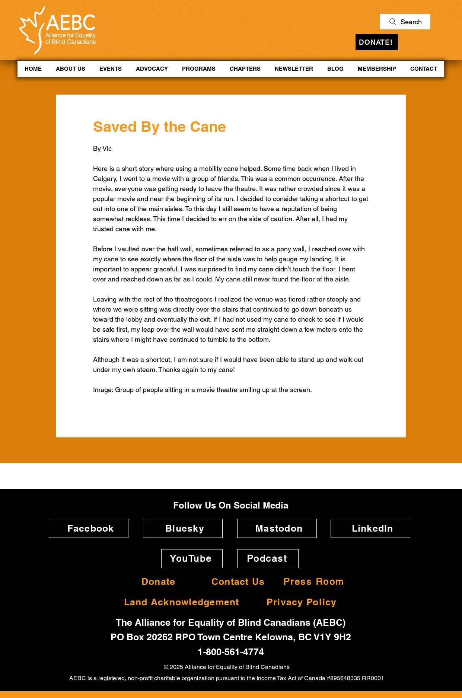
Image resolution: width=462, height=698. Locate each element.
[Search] (405, 21)
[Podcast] (268, 558)
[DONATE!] (377, 42)
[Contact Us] (236, 581)
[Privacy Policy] (299, 602)
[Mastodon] (277, 528)
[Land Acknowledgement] (179, 602)
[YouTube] (192, 558)
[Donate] (156, 581)
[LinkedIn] (370, 528)
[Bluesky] (183, 528)
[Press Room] (314, 581)
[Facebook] (88, 528)
